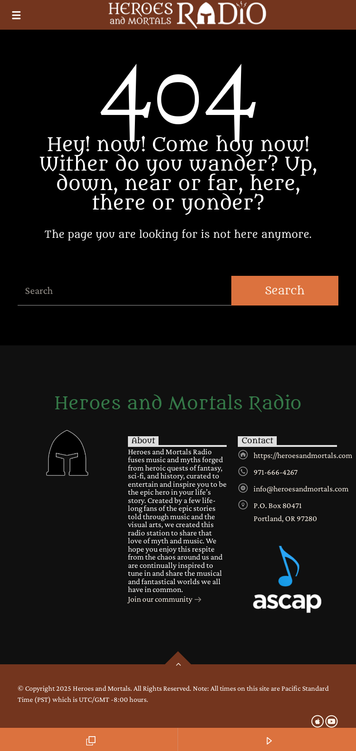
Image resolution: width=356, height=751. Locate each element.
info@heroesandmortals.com (301, 488)
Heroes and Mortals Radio (178, 404)
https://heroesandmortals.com (303, 455)
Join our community (165, 599)
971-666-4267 (276, 472)
